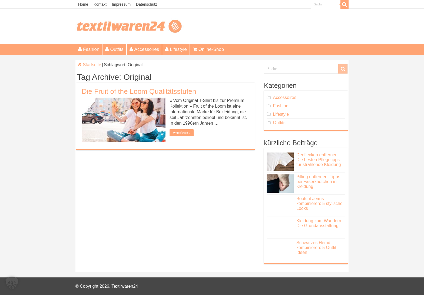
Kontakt (100, 4)
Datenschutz (146, 4)
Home (83, 4)
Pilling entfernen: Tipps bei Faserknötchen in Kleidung (318, 181)
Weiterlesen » (181, 133)
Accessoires (144, 49)
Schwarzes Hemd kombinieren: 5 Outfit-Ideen (317, 247)
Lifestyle (176, 49)
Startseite (89, 64)
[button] (12, 283)
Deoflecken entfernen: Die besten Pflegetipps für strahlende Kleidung (318, 160)
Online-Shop (208, 49)
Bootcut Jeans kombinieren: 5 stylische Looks (319, 203)
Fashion (88, 49)
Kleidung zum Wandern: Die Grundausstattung (319, 223)
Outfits (114, 49)
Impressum (121, 4)
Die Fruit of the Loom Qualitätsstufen (139, 91)
